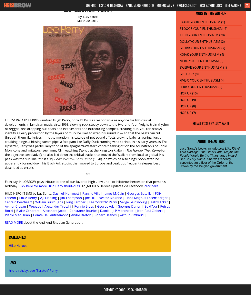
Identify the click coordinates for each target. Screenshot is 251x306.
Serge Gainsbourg (133, 202)
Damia (104, 211)
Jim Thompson (71, 198)
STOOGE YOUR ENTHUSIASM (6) (203, 28)
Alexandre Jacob (54, 211)
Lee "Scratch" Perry (44, 270)
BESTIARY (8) (189, 74)
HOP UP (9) (188, 100)
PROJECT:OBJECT (187, 5)
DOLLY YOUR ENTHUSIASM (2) (202, 41)
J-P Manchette (123, 211)
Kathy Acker (159, 202)
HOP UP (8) (188, 106)
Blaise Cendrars (27, 211)
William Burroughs (49, 202)
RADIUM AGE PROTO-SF (140, 5)
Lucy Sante (222, 123)
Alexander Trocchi (58, 206)
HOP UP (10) (189, 93)
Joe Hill (90, 198)
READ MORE (14, 222)
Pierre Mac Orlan (17, 215)
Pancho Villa (91, 193)
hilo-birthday (18, 270)
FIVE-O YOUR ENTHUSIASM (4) (202, 80)
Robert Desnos (106, 215)
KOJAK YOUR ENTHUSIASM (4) (202, 54)
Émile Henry (28, 198)
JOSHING (91, 5)
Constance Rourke (83, 211)
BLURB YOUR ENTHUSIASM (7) (202, 48)
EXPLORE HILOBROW (111, 5)
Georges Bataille (139, 193)
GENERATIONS (233, 5)
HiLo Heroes (18, 245)
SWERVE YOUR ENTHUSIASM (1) (203, 67)
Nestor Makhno (110, 198)
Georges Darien (129, 206)
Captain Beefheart (18, 202)
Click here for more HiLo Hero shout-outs (49, 186)
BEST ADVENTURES (210, 5)
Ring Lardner (75, 202)
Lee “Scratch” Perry (103, 202)
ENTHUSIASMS (165, 5)
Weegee (35, 206)
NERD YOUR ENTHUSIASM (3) (201, 61)
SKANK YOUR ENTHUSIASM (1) (202, 22)
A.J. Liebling (48, 198)
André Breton (81, 215)
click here (151, 186)
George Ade (106, 206)
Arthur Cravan (15, 206)
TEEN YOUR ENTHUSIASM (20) (202, 35)
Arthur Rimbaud (132, 215)
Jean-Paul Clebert (150, 211)
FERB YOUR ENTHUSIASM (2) (201, 87)
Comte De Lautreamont (50, 215)
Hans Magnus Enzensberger (147, 198)
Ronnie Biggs (84, 206)
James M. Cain (114, 193)
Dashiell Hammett (66, 193)
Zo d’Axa (151, 206)
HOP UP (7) (188, 113)
